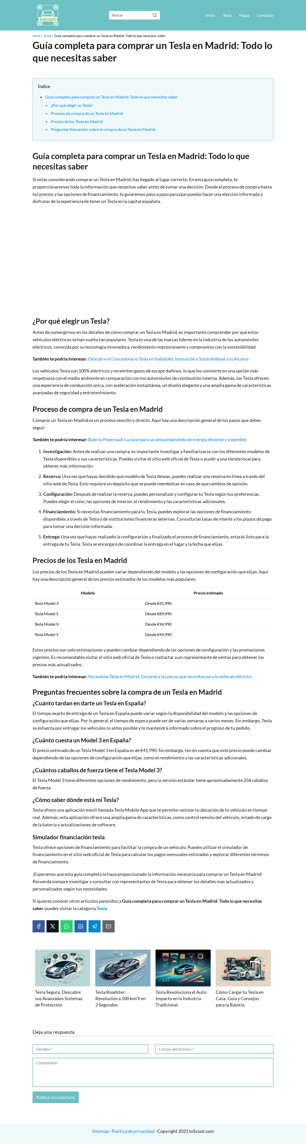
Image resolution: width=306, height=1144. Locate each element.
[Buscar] (155, 15)
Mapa (244, 15)
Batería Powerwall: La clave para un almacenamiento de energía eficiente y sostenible (167, 439)
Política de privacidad (133, 1131)
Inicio (210, 15)
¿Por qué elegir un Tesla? (72, 105)
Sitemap (101, 1131)
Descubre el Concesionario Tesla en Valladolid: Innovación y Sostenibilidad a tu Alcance (168, 359)
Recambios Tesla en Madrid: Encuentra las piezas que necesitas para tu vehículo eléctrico (170, 676)
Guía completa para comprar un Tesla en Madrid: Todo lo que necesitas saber (111, 96)
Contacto (265, 15)
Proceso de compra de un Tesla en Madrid (87, 113)
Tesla (227, 15)
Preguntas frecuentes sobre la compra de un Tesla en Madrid (103, 129)
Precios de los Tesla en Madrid (77, 121)
